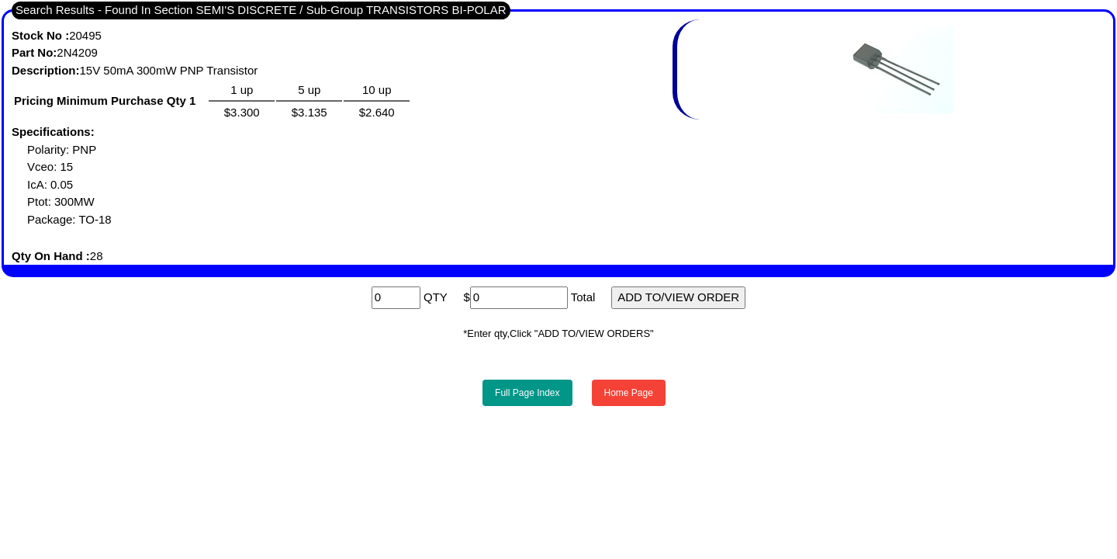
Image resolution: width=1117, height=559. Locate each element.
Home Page (628, 392)
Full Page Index (527, 392)
